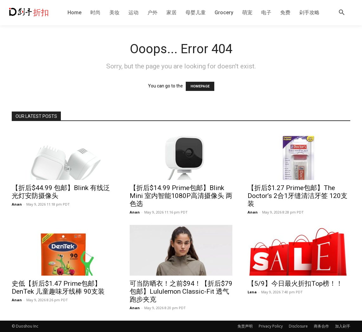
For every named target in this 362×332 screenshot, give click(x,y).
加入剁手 (342, 326)
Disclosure (298, 326)
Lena (252, 292)
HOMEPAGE (200, 86)
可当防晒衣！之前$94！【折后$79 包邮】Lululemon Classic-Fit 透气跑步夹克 (181, 291)
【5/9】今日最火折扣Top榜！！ (295, 283)
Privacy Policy (271, 326)
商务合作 (321, 326)
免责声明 (245, 326)
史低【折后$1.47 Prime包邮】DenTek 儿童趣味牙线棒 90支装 (58, 287)
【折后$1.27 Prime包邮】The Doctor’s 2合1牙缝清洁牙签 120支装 (297, 195)
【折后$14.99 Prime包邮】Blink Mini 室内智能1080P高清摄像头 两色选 (181, 195)
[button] (341, 12)
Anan (17, 204)
